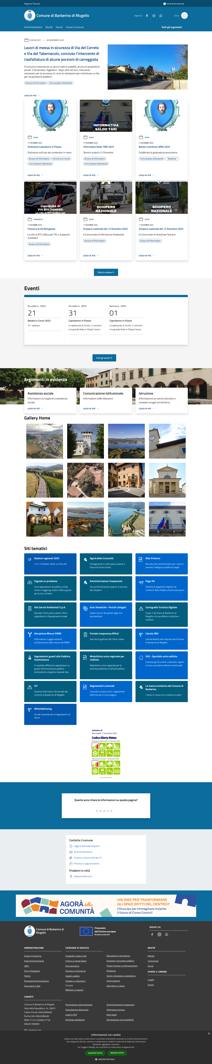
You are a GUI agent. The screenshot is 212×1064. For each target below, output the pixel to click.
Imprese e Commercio (75, 971)
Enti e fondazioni (32, 971)
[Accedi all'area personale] (174, 3)
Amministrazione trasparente (120, 1004)
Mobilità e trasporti (74, 990)
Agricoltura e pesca (116, 986)
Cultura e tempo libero (76, 961)
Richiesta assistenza (75, 1019)
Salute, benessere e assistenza (121, 975)
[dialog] (106, 1047)
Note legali (112, 1014)
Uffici (26, 966)
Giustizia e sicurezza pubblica (120, 960)
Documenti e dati (32, 986)
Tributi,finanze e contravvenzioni (122, 965)
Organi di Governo (32, 956)
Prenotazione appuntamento (78, 1004)
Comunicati (35, 40)
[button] (106, 1059)
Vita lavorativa (72, 966)
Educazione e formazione (118, 955)
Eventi (151, 984)
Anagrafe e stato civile (76, 956)
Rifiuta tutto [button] (117, 1053)
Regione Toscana (32, 3)
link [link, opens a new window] (132, 1047)
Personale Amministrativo (36, 981)
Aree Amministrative (34, 961)
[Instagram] (153, 15)
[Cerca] (184, 15)
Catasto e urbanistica (75, 981)
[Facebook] (146, 15)
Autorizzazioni (113, 981)
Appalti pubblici (72, 976)
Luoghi (151, 979)
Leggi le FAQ (71, 1014)
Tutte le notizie (106, 272)
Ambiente (111, 970)
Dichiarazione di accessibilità (120, 1019)
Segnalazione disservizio (76, 1009)
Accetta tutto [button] (95, 1053)
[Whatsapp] (159, 15)
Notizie (151, 956)
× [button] (209, 1034)
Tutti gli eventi (104, 358)
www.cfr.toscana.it (106, 777)
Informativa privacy (116, 1009)
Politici (27, 976)
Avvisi (33, 137)
